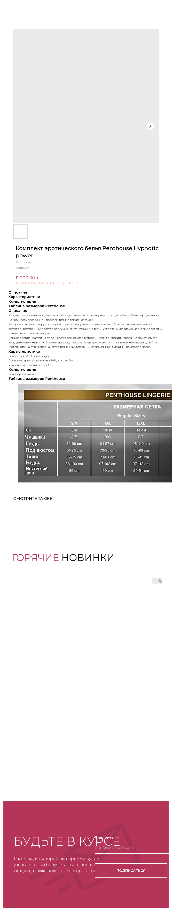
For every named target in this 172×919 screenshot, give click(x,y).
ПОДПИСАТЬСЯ (131, 870)
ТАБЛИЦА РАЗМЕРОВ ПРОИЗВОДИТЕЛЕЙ (47, 283)
